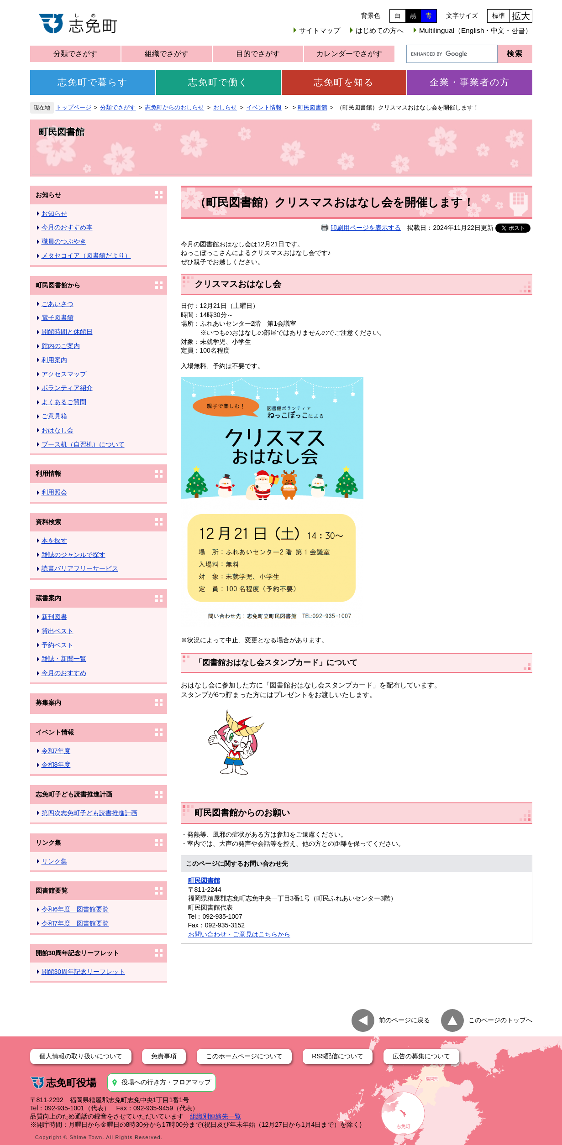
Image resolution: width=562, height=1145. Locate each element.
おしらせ (225, 107)
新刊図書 (54, 616)
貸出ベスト (58, 631)
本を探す (54, 540)
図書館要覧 (52, 890)
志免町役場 (71, 1082)
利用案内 (54, 360)
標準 (498, 15)
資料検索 (48, 522)
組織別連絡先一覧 (215, 1116)
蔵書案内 (48, 598)
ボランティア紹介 (67, 387)
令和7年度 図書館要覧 (75, 923)
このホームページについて (244, 1056)
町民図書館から (58, 285)
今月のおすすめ (64, 673)
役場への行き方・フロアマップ (166, 1082)
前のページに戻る (404, 1020)
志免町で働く (218, 82)
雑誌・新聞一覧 (64, 658)
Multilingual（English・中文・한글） (475, 30)
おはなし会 (58, 430)
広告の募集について (421, 1056)
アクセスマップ (64, 374)
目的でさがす (258, 53)
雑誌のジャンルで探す (73, 554)
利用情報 (48, 473)
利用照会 (54, 492)
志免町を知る (344, 82)
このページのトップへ (500, 1020)
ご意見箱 (54, 416)
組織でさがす (167, 53)
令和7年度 (56, 751)
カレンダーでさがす (349, 53)
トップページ (73, 107)
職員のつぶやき (64, 241)
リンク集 (48, 842)
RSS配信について (337, 1056)
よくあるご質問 (64, 402)
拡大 (521, 16)
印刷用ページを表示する (366, 227)
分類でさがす (75, 53)
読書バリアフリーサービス (80, 568)
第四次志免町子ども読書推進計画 (89, 813)
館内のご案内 (61, 345)
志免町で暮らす (93, 82)
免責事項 (164, 1056)
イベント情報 (264, 107)
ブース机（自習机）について (83, 444)
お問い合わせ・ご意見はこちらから (239, 934)
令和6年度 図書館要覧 (75, 909)
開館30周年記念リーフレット (78, 953)
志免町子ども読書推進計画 (74, 794)
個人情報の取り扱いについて (80, 1056)
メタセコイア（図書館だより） (86, 255)
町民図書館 (312, 107)
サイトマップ (319, 30)
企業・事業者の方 (470, 82)
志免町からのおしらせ (174, 107)
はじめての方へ (380, 30)
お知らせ (48, 194)
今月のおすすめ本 (67, 227)
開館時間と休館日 (67, 331)
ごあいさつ (58, 303)
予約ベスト (58, 645)
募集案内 (48, 702)
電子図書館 (58, 317)
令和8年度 (56, 764)
